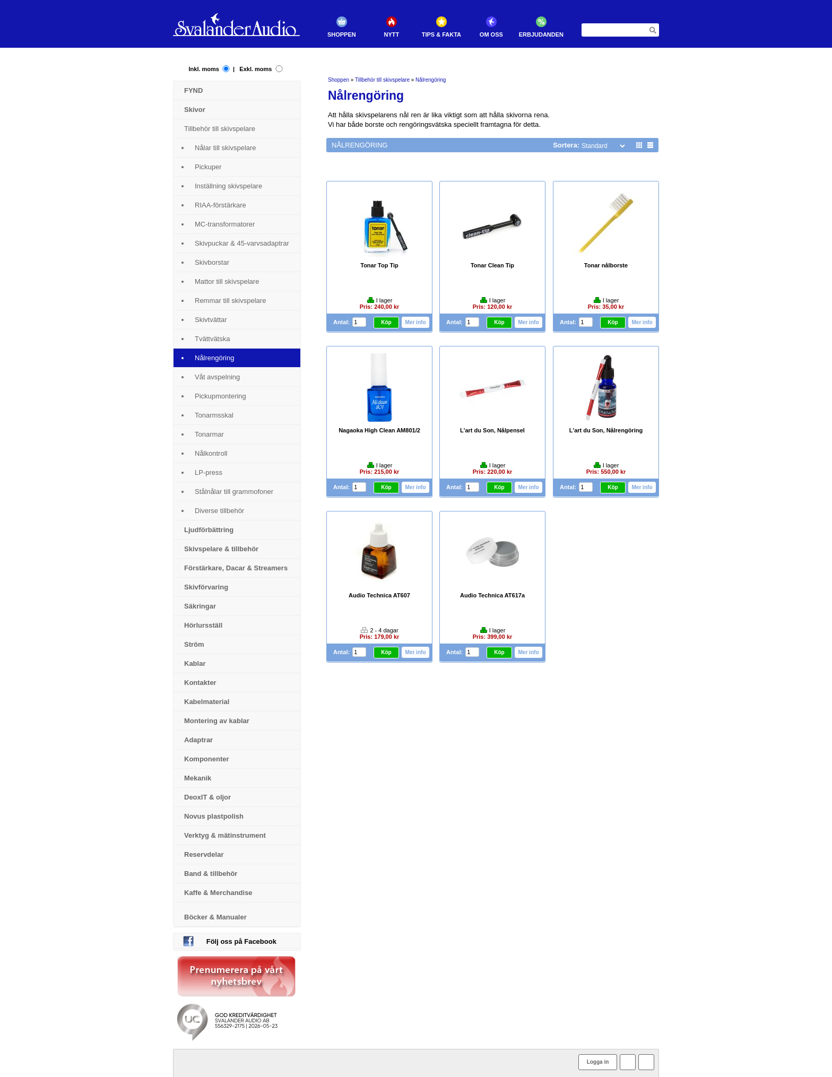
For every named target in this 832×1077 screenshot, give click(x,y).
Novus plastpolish (214, 816)
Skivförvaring (206, 587)
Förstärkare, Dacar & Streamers (236, 568)
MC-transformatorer (225, 224)
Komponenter (206, 759)
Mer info (416, 322)
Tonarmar (209, 434)
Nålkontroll (211, 453)
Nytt (393, 34)
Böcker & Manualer (215, 917)
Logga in (598, 1062)
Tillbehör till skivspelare (219, 129)
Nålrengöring (214, 358)
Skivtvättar (211, 320)
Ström (194, 644)
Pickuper (208, 167)
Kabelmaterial (206, 702)
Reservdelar (203, 854)
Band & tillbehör (210, 874)
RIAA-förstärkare (220, 205)
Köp (389, 322)
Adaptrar (198, 740)
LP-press (208, 472)
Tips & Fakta (443, 34)
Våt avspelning (217, 377)
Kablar (194, 663)
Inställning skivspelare (228, 186)
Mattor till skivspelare (227, 281)
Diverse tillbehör (219, 511)
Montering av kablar (216, 721)
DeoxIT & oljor (207, 797)
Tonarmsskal (214, 415)
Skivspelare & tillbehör (221, 549)
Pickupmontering (220, 396)
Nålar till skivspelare (225, 148)
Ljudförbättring (208, 530)
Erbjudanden (543, 34)
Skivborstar (212, 262)
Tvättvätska (212, 339)
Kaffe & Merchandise (218, 893)
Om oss (493, 34)
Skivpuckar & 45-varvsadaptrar (242, 243)
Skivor (194, 110)
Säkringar (200, 606)
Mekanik (197, 778)
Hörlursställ (203, 625)
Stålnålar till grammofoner (234, 492)
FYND (193, 90)
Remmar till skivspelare (230, 301)
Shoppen (343, 34)
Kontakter (200, 683)
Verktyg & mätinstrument (225, 835)
